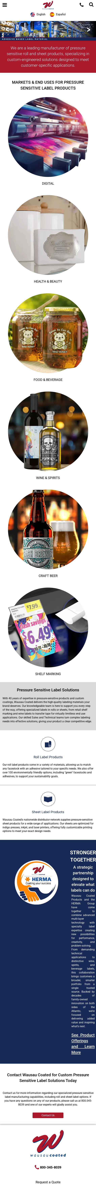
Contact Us (48, 1115)
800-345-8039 (50, 1167)
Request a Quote (48, 1182)
